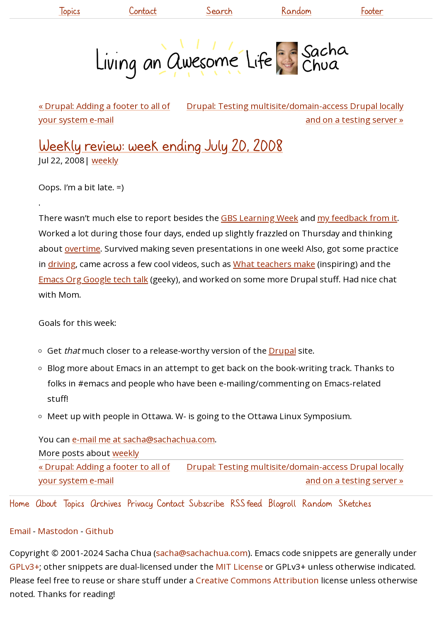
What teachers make (274, 264)
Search (219, 10)
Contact (143, 10)
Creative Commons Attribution (257, 580)
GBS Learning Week (259, 217)
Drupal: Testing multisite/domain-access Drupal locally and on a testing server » (295, 112)
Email (20, 531)
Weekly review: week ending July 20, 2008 (161, 146)
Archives (105, 503)
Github (99, 531)
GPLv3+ (24, 566)
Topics (69, 10)
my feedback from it (357, 217)
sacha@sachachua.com (202, 553)
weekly (105, 160)
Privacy (140, 503)
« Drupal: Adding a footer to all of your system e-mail (104, 112)
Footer (372, 10)
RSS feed (246, 503)
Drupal (282, 350)
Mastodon (58, 531)
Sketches (354, 503)
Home (19, 503)
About (46, 503)
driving (61, 264)
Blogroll (282, 503)
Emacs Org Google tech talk (93, 279)
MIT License (239, 566)
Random (296, 10)
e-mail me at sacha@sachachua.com (143, 439)
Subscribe (206, 503)
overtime (82, 248)
